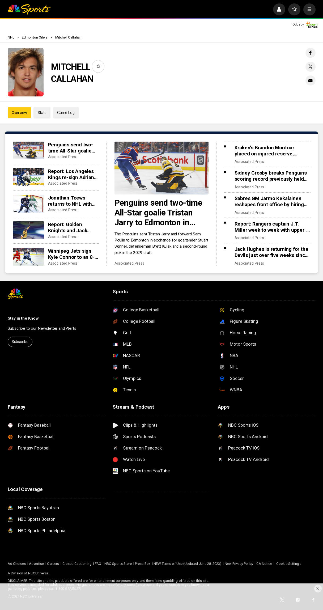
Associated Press (129, 263)
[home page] (29, 9)
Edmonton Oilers (35, 37)
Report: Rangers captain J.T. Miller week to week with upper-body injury (270, 227)
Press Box (142, 564)
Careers (53, 564)
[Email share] (310, 80)
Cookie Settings (288, 564)
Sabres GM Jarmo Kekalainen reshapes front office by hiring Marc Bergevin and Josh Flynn (269, 201)
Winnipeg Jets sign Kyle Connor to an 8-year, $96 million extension (71, 254)
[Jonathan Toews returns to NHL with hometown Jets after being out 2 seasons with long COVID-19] (28, 204)
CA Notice (264, 564)
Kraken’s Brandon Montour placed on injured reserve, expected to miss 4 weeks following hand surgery (264, 151)
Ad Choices (17, 564)
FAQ (98, 564)
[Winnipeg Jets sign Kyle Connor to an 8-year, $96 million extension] (28, 257)
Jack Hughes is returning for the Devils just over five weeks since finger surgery (271, 252)
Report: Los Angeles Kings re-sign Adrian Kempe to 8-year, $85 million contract (72, 174)
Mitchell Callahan (68, 37)
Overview (19, 113)
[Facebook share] (310, 53)
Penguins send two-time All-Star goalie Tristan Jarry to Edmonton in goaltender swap (158, 212)
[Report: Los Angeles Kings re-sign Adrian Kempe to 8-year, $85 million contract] (28, 177)
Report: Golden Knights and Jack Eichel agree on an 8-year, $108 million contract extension (72, 227)
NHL (11, 37)
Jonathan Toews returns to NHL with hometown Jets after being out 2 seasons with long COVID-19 (72, 201)
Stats (42, 113)
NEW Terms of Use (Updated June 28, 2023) (188, 564)
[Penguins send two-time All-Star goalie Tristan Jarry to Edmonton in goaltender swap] (161, 168)
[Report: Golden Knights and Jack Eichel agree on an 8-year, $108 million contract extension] (28, 230)
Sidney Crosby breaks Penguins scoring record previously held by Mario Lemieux (271, 176)
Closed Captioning (77, 564)
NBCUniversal (38, 573)
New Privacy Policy (239, 564)
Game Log (66, 113)
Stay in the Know (23, 318)
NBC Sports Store (118, 564)
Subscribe (20, 342)
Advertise (36, 564)
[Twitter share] (310, 67)
